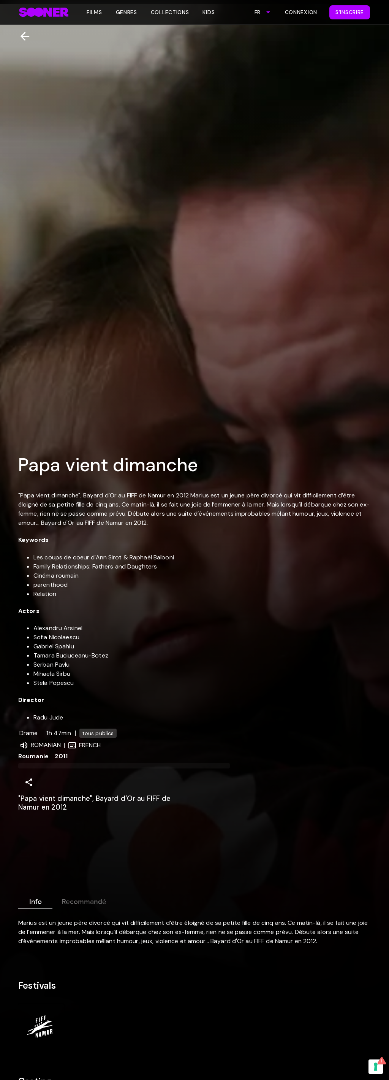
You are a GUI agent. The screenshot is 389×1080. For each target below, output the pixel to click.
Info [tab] (35, 900)
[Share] (28, 782)
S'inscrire (349, 12)
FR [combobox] (257, 12)
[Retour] (22, 36)
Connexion (301, 12)
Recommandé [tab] (84, 900)
